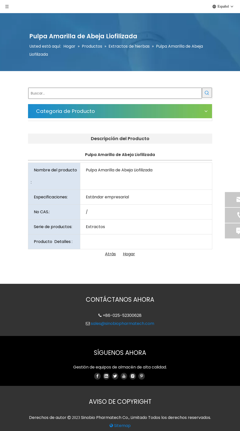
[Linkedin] (106, 376)
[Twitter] (115, 376)
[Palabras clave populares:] (207, 93)
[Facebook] (97, 376)
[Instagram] (132, 376)
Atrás (110, 254)
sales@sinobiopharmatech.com (122, 323)
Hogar (129, 254)
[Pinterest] (141, 376)
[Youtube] (124, 376)
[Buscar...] (115, 93)
